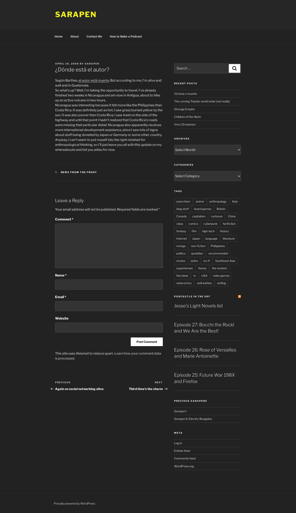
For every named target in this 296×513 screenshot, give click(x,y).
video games (221, 275)
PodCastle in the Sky (192, 296)
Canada (181, 216)
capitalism (199, 216)
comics (193, 223)
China (232, 216)
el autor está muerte (94, 80)
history (224, 231)
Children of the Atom (187, 116)
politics (181, 253)
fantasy (181, 231)
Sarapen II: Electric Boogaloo (193, 418)
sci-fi (206, 260)
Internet (181, 238)
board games (202, 209)
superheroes (184, 268)
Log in (178, 443)
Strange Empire (184, 109)
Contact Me (94, 36)
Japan (196, 238)
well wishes (204, 283)
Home (59, 36)
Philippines (218, 246)
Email (60, 297)
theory (202, 268)
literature (229, 238)
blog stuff (182, 209)
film (194, 231)
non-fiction (198, 246)
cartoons (217, 216)
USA (204, 275)
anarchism (183, 201)
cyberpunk (210, 223)
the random (219, 268)
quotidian (197, 253)
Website (61, 318)
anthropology (218, 201)
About (74, 36)
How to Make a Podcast (126, 36)
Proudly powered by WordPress (74, 503)
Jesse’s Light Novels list (198, 305)
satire (194, 260)
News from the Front (79, 172)
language (211, 238)
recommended (218, 253)
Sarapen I (180, 411)
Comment (64, 219)
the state (182, 275)
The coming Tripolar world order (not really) (202, 101)
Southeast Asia (225, 260)
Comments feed (184, 458)
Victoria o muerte (185, 93)
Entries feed (182, 450)
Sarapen (76, 14)
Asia (235, 201)
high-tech (208, 231)
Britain (221, 209)
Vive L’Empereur (185, 124)
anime (200, 201)
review (180, 260)
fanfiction (229, 223)
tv (194, 275)
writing (221, 283)
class (179, 223)
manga (181, 246)
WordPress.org (184, 466)
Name (61, 275)
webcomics (184, 283)
